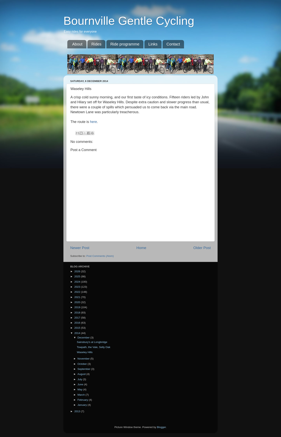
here (93, 122)
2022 (77, 291)
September (84, 369)
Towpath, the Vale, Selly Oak (93, 347)
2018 (77, 312)
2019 (77, 307)
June (80, 384)
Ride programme (124, 44)
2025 (77, 276)
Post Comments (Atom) (100, 256)
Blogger (161, 427)
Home (141, 248)
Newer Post (79, 248)
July (80, 379)
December (83, 337)
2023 (77, 286)
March (81, 394)
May (80, 389)
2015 (77, 327)
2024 (77, 281)
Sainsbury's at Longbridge (92, 342)
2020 (77, 302)
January (82, 404)
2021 (77, 297)
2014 (77, 333)
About (77, 44)
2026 (77, 271)
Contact (173, 44)
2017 (77, 317)
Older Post (202, 248)
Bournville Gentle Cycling (128, 20)
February (83, 399)
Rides (96, 44)
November (83, 358)
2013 (77, 411)
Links (152, 44)
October (82, 363)
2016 (77, 322)
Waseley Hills (85, 352)
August (81, 374)
